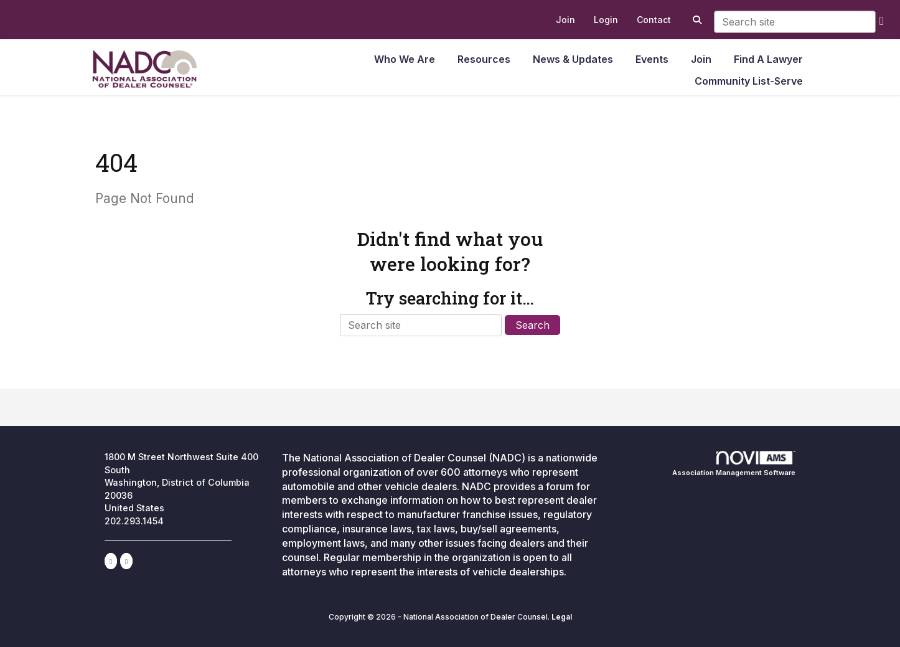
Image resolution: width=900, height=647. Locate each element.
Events (651, 59)
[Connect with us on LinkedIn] (111, 561)
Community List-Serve (749, 81)
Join (701, 59)
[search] (882, 20)
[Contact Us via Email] (126, 561)
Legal (561, 616)
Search (532, 325)
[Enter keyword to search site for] (795, 22)
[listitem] (565, 20)
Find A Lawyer (768, 59)
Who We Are (404, 59)
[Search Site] (695, 20)
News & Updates (573, 59)
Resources (483, 59)
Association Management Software (733, 464)
